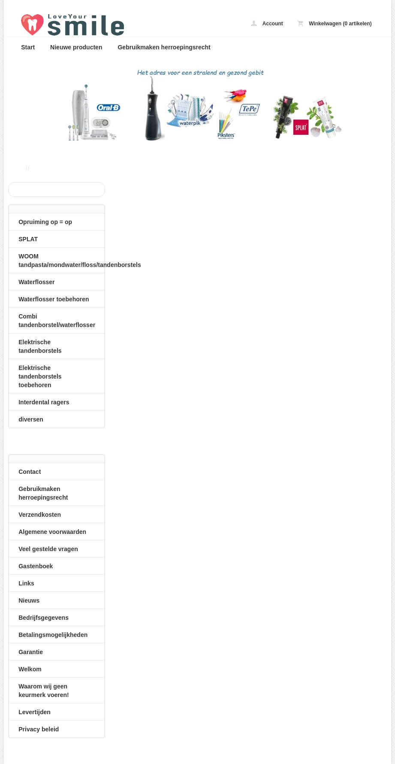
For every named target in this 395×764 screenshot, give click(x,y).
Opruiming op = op (45, 221)
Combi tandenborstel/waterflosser (56, 320)
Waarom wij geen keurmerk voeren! (43, 690)
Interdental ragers (43, 402)
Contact (29, 471)
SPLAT (28, 239)
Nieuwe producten (76, 47)
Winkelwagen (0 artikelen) (334, 23)
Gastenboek (35, 566)
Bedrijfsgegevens (43, 617)
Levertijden (34, 712)
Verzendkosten (39, 514)
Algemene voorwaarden (52, 531)
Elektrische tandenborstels (39, 346)
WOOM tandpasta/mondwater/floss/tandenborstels (61, 260)
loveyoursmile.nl (128, 24)
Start (28, 47)
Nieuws (28, 600)
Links (26, 583)
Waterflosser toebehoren (53, 299)
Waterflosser (36, 282)
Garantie (30, 652)
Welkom (29, 669)
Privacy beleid (38, 729)
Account (267, 23)
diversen (30, 419)
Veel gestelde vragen (48, 549)
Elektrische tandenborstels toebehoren (39, 376)
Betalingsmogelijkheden (52, 634)
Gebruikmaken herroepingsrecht (164, 47)
